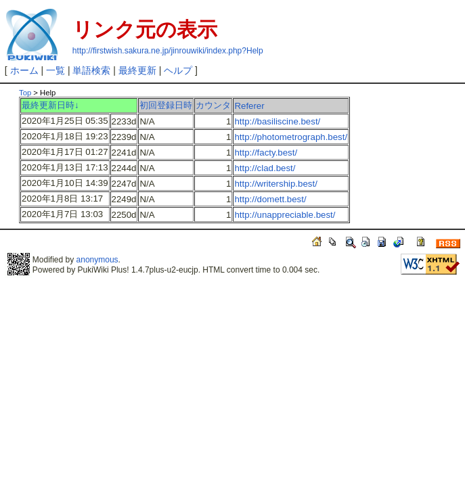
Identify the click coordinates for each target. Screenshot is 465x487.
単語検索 (91, 70)
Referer (249, 106)
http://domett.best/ (270, 199)
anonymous (97, 259)
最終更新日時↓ (50, 105)
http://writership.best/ (275, 184)
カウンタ (213, 105)
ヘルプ (178, 70)
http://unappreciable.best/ (284, 215)
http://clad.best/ (264, 168)
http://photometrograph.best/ (290, 137)
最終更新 (137, 70)
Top (25, 93)
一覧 (55, 70)
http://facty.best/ (265, 152)
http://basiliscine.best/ (277, 121)
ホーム (24, 70)
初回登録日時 (165, 105)
